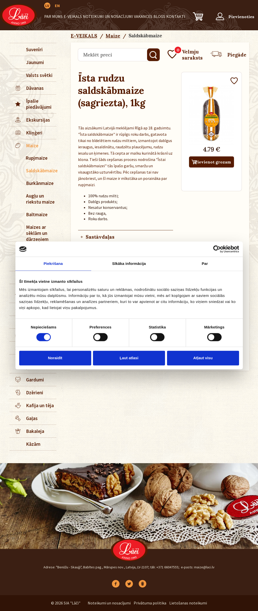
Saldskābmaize (41, 171)
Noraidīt (55, 358)
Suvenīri (34, 49)
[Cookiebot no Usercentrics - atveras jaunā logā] (217, 249)
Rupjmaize (37, 158)
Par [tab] (205, 263)
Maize (24, 145)
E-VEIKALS (73, 16)
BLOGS (159, 16)
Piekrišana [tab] (53, 263)
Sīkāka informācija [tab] (129, 263)
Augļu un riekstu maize (40, 199)
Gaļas (24, 418)
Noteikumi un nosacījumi (108, 16)
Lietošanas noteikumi (188, 602)
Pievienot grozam (213, 161)
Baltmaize (37, 214)
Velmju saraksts (185, 55)
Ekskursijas (30, 120)
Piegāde (228, 54)
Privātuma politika (150, 602)
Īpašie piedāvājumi (31, 104)
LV (47, 5)
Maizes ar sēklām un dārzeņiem (37, 233)
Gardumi (27, 379)
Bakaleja (27, 431)
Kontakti (175, 16)
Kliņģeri (26, 132)
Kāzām (33, 444)
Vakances (143, 16)
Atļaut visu (203, 358)
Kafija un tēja (32, 405)
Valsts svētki (39, 75)
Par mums (53, 16)
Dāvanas (27, 88)
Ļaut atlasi (129, 358)
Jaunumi (35, 62)
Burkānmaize (40, 183)
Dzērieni (26, 392)
